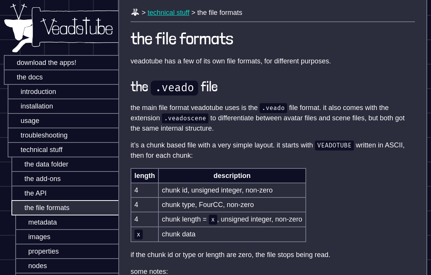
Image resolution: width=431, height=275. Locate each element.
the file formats (41, 208)
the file (174, 86)
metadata (37, 222)
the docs (24, 77)
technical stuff (36, 150)
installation (31, 106)
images (34, 237)
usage (24, 121)
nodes (32, 266)
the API (30, 193)
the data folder (41, 164)
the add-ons (37, 179)
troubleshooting (39, 135)
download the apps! (41, 63)
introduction (33, 92)
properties (38, 251)
